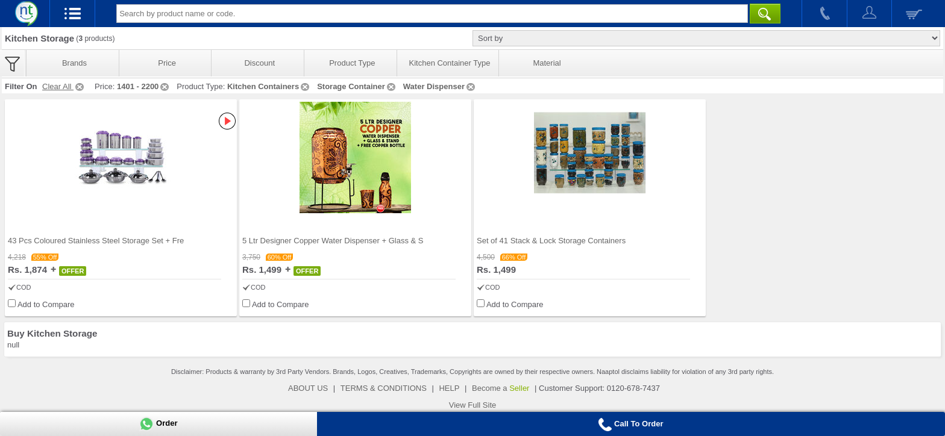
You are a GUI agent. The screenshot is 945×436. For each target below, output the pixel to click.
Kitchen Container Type (450, 62)
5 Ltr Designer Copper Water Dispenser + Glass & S (332, 240)
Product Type (352, 62)
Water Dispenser (440, 86)
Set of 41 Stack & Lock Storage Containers (551, 240)
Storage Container (357, 86)
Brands (74, 62)
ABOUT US (308, 388)
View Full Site (473, 405)
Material (546, 62)
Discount (259, 62)
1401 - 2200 (144, 86)
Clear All (64, 86)
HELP (449, 388)
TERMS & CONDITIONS (384, 388)
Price (167, 62)
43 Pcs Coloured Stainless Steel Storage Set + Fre (96, 240)
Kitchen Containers (269, 86)
